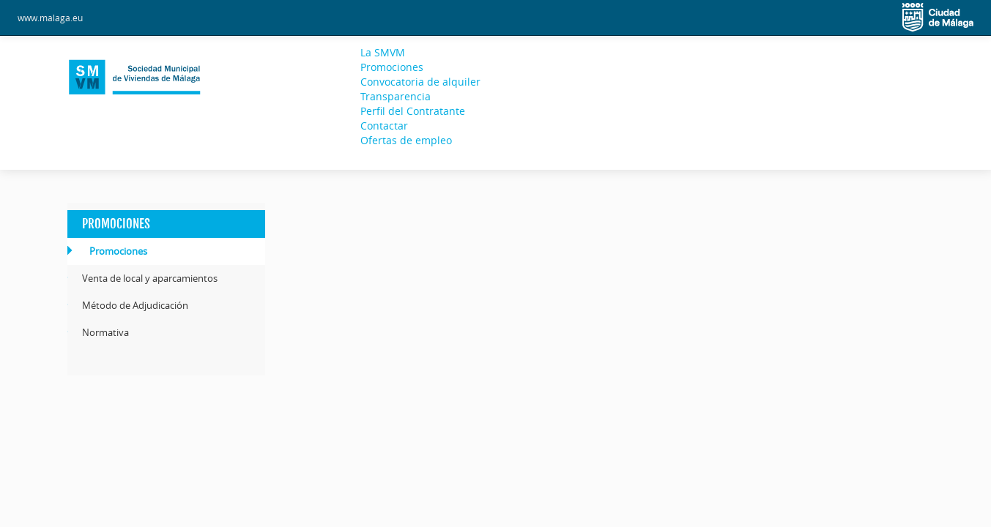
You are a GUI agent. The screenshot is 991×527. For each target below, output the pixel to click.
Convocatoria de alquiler (420, 82)
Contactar (384, 125)
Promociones (391, 67)
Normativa (105, 332)
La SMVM (382, 52)
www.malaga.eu (50, 17)
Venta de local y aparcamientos (150, 278)
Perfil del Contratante (412, 111)
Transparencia (395, 96)
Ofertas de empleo (406, 140)
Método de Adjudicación (135, 305)
